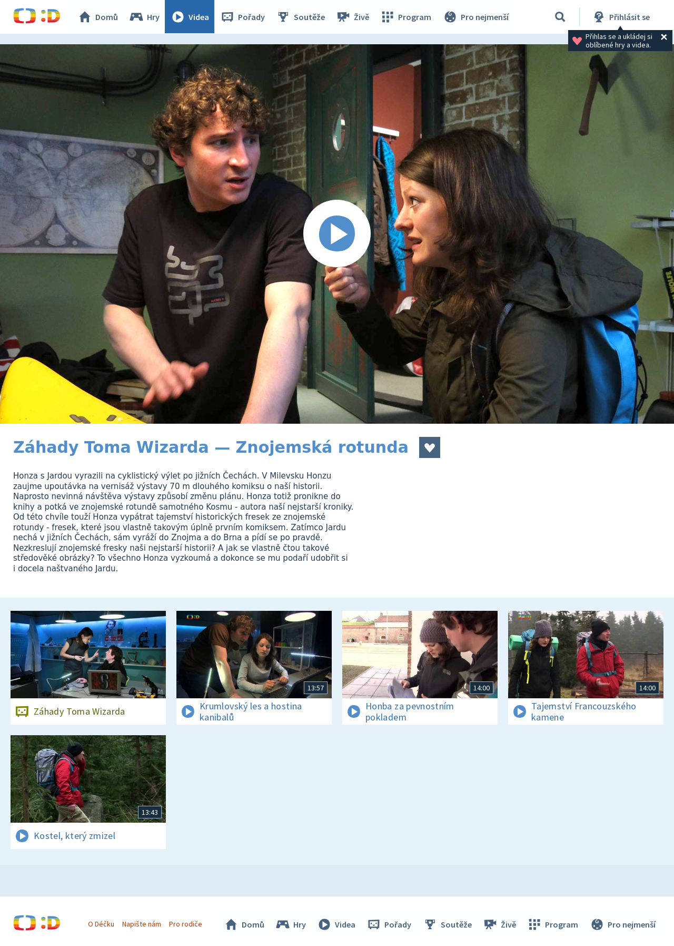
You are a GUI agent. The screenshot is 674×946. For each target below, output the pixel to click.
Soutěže (300, 17)
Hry (144, 17)
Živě (353, 17)
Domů (97, 17)
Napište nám (141, 924)
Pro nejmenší (475, 17)
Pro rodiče (186, 924)
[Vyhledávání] (560, 17)
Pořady (242, 17)
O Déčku (101, 924)
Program (406, 17)
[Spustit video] (337, 234)
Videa (190, 17)
